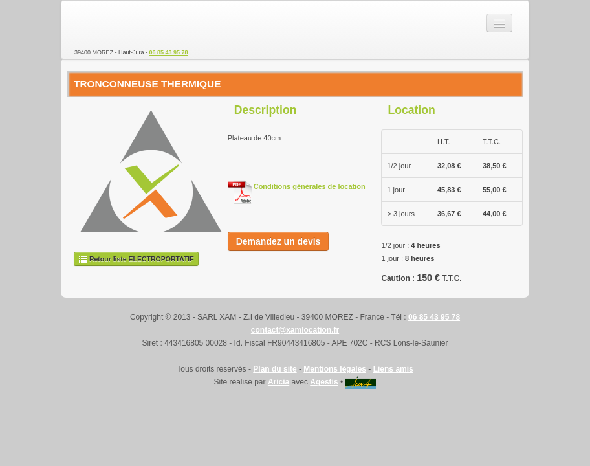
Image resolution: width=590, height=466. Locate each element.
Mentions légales (334, 368)
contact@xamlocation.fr (295, 330)
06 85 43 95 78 (168, 52)
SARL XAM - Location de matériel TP (119, 23)
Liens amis (393, 368)
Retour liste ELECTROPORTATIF (136, 258)
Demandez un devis (278, 241)
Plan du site (274, 368)
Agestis (324, 381)
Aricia (278, 381)
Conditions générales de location (310, 186)
